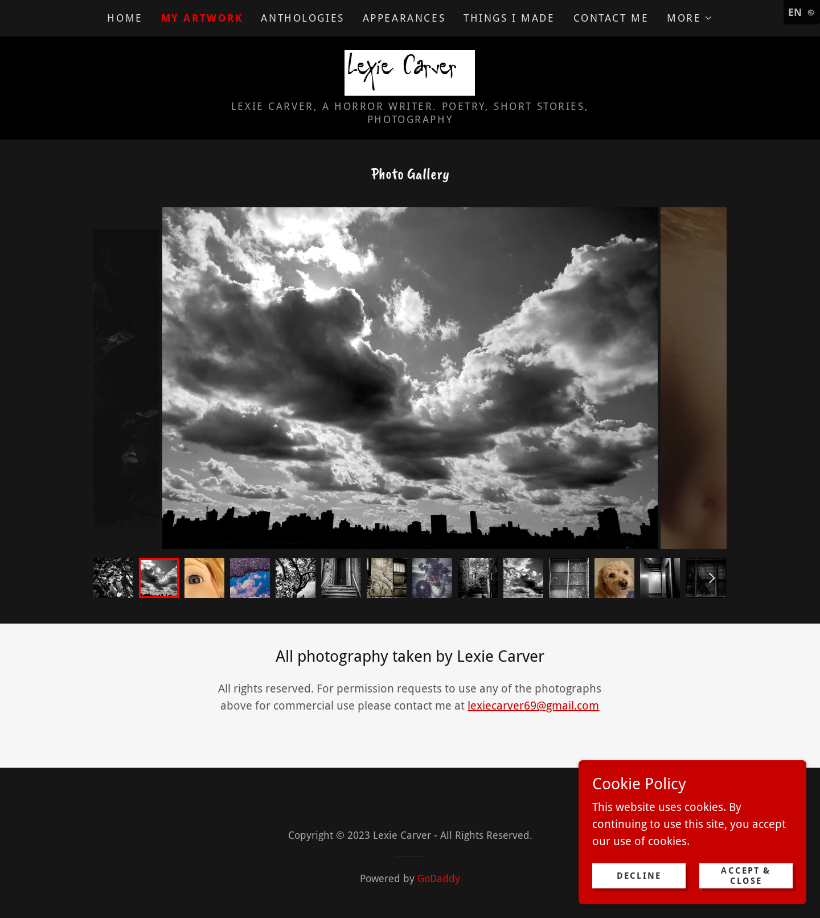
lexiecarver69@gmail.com (533, 705)
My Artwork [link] (202, 18)
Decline (639, 876)
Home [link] (124, 18)
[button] (689, 18)
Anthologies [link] (302, 18)
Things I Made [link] (509, 18)
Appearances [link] (404, 18)
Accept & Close (745, 876)
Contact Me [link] (611, 18)
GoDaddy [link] (438, 878)
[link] (410, 72)
